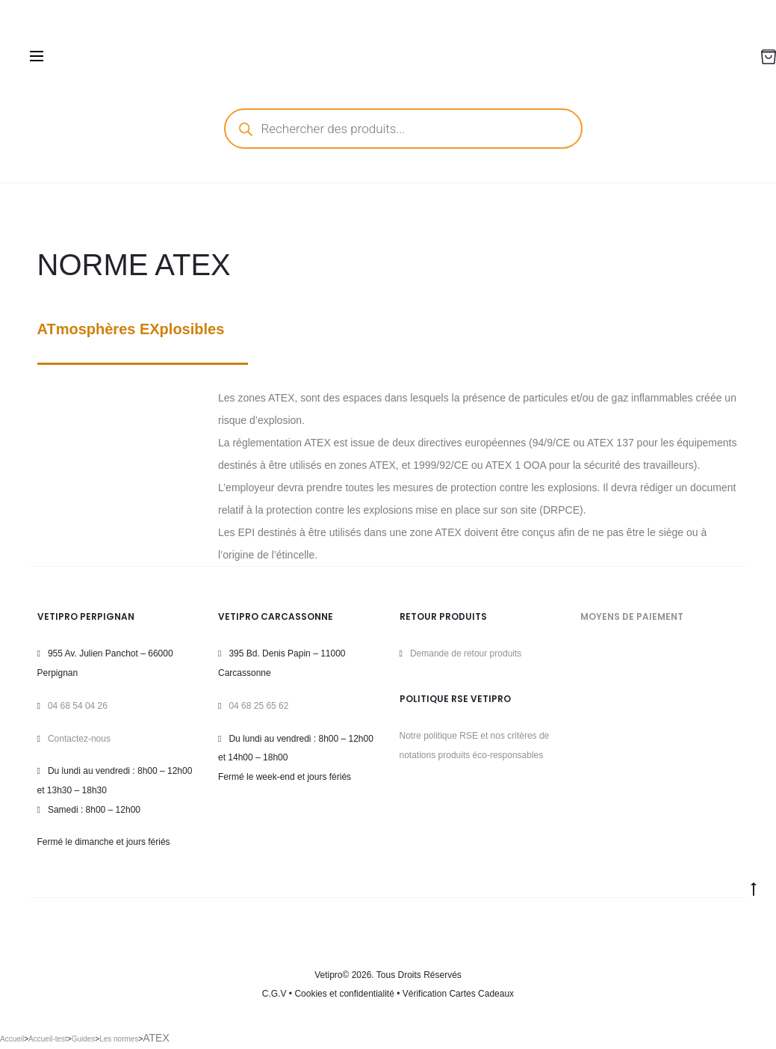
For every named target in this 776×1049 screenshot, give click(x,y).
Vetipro (328, 975)
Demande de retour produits (465, 653)
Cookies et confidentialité (344, 993)
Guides (84, 1039)
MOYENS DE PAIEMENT (631, 616)
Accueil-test (47, 1039)
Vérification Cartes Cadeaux (458, 993)
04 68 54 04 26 (78, 706)
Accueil (12, 1039)
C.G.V (274, 993)
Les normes (118, 1039)
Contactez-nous (79, 738)
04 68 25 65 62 (258, 706)
